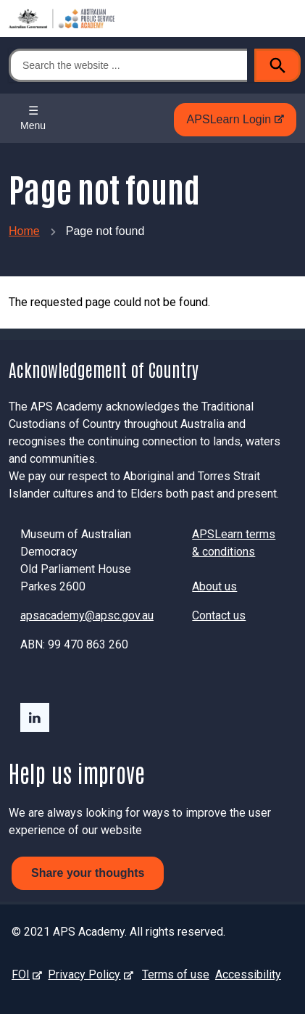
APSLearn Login (232, 123)
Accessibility (248, 974)
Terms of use (175, 974)
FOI (23, 974)
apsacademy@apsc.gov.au (87, 615)
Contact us (219, 615)
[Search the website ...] (128, 65)
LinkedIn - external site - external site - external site (34, 717)
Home (24, 231)
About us (214, 586)
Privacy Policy (87, 974)
